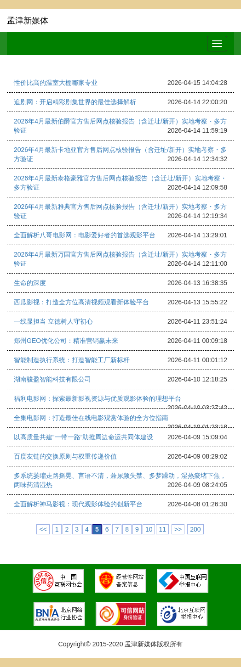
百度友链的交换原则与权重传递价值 (65, 456)
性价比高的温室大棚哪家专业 (56, 82)
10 (149, 529)
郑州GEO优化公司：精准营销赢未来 (66, 340)
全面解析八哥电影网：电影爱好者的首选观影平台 (84, 235)
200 (195, 529)
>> (178, 529)
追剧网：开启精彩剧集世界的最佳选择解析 (75, 102)
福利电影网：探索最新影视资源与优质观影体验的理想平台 (97, 398)
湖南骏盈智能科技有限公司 (52, 379)
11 (162, 529)
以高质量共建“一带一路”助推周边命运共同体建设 (83, 437)
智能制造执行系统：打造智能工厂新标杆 (72, 360)
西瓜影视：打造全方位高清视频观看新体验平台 (81, 302)
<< (42, 529)
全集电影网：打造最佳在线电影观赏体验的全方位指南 (91, 417)
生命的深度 (30, 282)
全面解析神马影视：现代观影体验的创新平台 (78, 504)
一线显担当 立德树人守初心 (53, 321)
